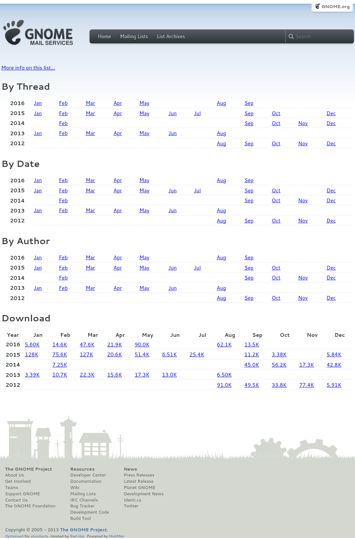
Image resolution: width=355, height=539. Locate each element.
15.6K (114, 374)
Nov (303, 123)
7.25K (59, 364)
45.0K (251, 364)
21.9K (114, 344)
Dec (331, 113)
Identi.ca (132, 500)
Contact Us (16, 500)
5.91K (334, 385)
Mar (90, 103)
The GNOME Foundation (30, 506)
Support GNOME (22, 494)
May (144, 103)
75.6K (59, 354)
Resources (82, 469)
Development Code (89, 512)
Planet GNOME (139, 487)
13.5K (251, 344)
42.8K (334, 364)
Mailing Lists (134, 36)
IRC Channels (84, 500)
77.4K (306, 385)
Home (104, 36)
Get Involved (18, 481)
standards (39, 536)
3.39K (32, 374)
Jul (197, 113)
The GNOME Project (28, 469)
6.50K (224, 374)
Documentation (85, 481)
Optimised (14, 536)
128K (31, 354)
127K (86, 354)
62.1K (224, 344)
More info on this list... (28, 67)
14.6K (59, 344)
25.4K (196, 354)
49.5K (251, 385)
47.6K (87, 344)
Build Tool (80, 518)
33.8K (279, 385)
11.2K (251, 354)
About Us (14, 475)
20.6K (114, 354)
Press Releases (139, 475)
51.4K (142, 354)
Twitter (131, 506)
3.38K (279, 354)
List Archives (171, 36)
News (130, 469)
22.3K (87, 374)
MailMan (116, 536)
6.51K (169, 354)
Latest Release (138, 481)
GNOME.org (335, 6)
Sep (249, 103)
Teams (11, 487)
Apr (117, 103)
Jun (173, 113)
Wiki (74, 487)
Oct (276, 113)
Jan (38, 103)
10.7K (59, 374)
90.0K (142, 344)
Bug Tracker (82, 506)
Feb (63, 103)
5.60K (32, 344)
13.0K (169, 374)
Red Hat (77, 536)
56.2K (279, 364)
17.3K (306, 364)
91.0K (224, 385)
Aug (221, 103)
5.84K (334, 354)
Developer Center (88, 475)
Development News (144, 494)
